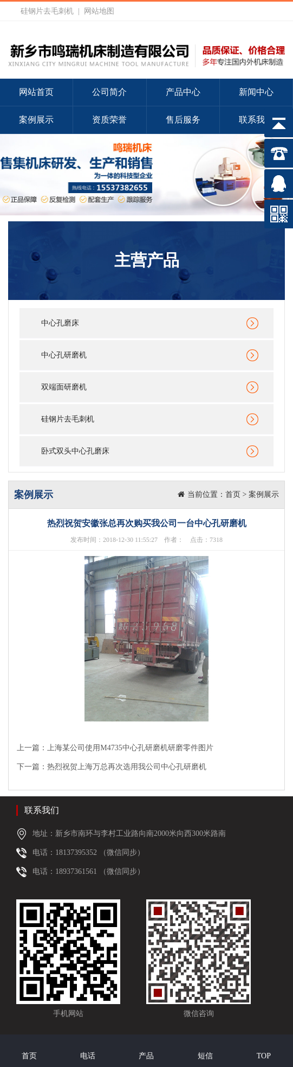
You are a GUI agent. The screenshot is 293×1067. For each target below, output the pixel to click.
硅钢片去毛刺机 (47, 11)
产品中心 (183, 92)
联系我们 (256, 119)
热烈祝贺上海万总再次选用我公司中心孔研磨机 (126, 767)
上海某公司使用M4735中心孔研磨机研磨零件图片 (130, 748)
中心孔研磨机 (64, 355)
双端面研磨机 (64, 387)
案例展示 (36, 119)
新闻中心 (256, 92)
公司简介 (109, 92)
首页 (232, 494)
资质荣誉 (109, 119)
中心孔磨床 (60, 323)
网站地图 (99, 11)
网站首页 (36, 92)
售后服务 (183, 119)
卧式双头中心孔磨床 (75, 451)
